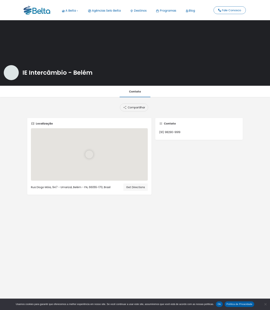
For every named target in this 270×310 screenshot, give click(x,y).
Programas (166, 10)
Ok (219, 304)
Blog (190, 10)
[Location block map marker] (89, 154)
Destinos (138, 10)
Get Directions (135, 187)
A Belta (70, 10)
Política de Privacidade (239, 304)
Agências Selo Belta (104, 10)
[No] (265, 304)
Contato (135, 91)
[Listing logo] (11, 72)
